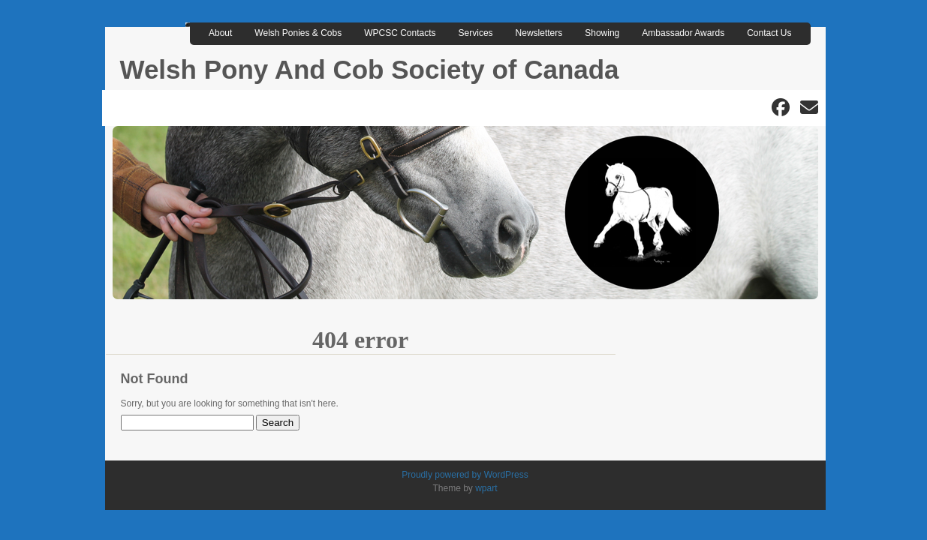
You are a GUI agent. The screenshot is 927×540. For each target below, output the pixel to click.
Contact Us (769, 33)
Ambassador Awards (683, 33)
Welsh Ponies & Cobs (298, 33)
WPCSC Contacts (399, 33)
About (220, 33)
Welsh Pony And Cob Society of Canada (369, 69)
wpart (486, 488)
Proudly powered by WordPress (465, 475)
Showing (602, 33)
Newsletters (539, 33)
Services (476, 33)
